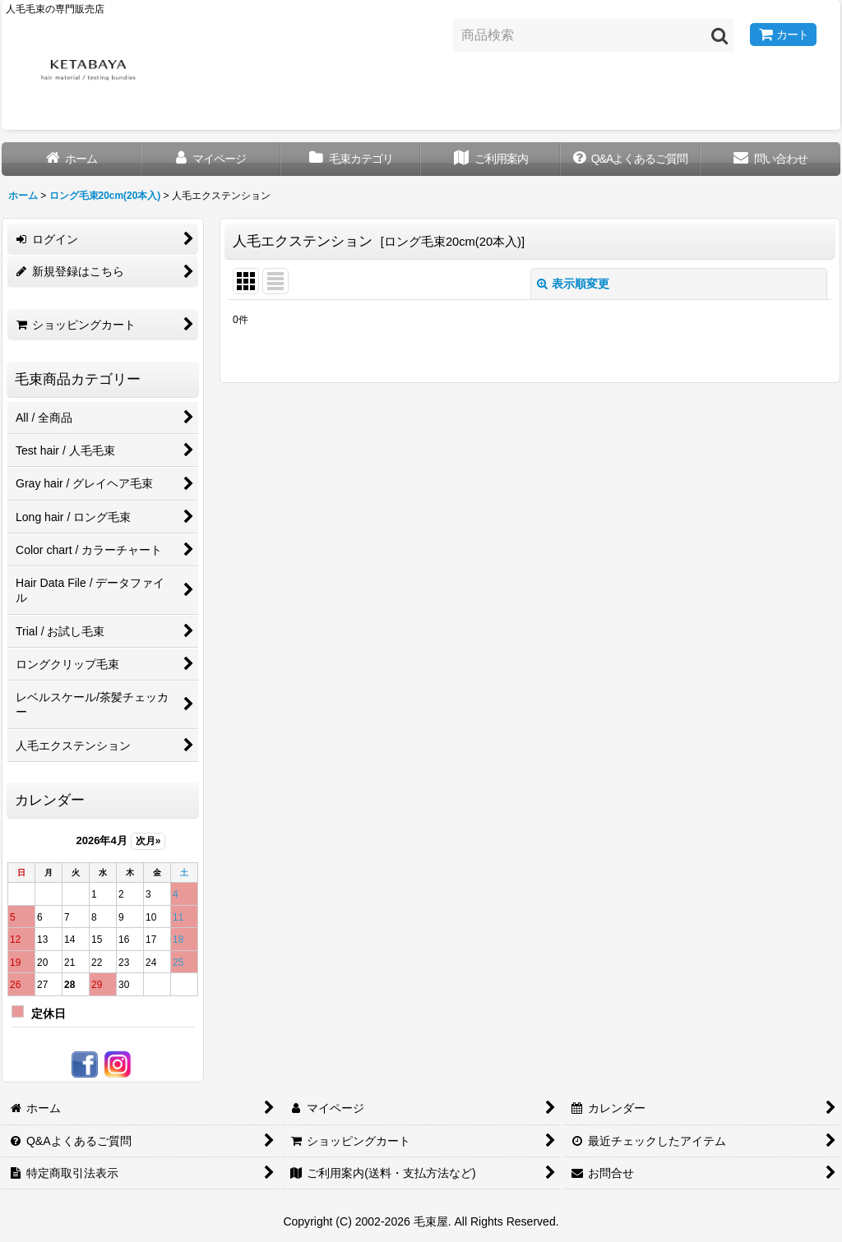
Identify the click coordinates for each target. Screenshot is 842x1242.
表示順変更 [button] (573, 283)
